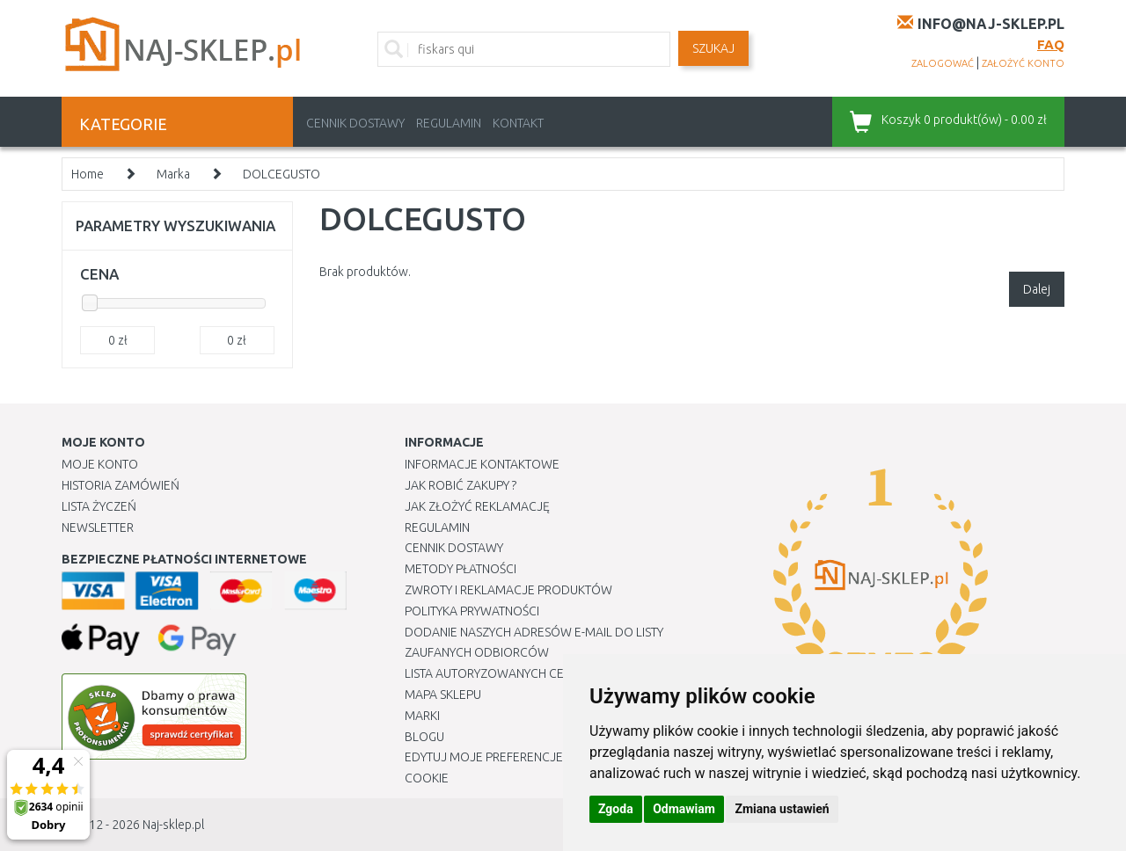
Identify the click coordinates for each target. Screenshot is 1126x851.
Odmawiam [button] (684, 809)
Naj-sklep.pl (173, 825)
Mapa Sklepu (443, 694)
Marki (422, 716)
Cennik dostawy (355, 123)
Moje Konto (100, 464)
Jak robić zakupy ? (460, 485)
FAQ (1050, 44)
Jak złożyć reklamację (477, 506)
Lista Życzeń (99, 506)
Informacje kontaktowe (482, 464)
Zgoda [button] (615, 809)
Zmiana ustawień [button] (782, 809)
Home (87, 174)
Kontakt (518, 123)
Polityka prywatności (472, 611)
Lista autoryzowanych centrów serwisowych (548, 673)
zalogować (942, 63)
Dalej (1036, 289)
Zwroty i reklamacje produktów (508, 590)
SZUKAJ (713, 48)
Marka (173, 174)
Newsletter (98, 527)
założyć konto (1023, 63)
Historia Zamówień (120, 485)
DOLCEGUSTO (281, 174)
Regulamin (448, 123)
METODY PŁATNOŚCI (460, 569)
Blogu (424, 737)
